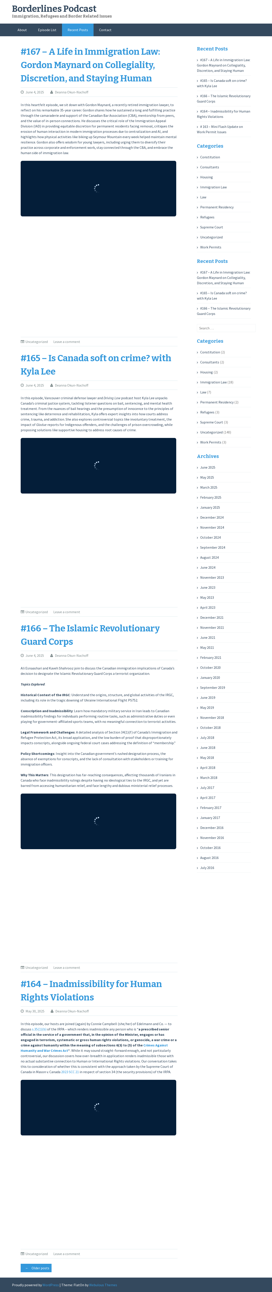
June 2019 (207, 697)
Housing (206, 177)
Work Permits (210, 247)
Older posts (36, 1268)
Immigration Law (213, 187)
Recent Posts (78, 30)
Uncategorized (36, 341)
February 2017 (210, 807)
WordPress (50, 1285)
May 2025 (207, 477)
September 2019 (212, 687)
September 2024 (212, 547)
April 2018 (207, 767)
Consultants (209, 167)
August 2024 (209, 557)
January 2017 (210, 817)
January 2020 (210, 677)
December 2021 (212, 617)
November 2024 (212, 527)
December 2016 (212, 827)
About (22, 30)
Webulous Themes (103, 1285)
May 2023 (207, 597)
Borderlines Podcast (54, 9)
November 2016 (212, 837)
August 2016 (209, 857)
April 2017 (207, 797)
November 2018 (212, 717)
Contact (105, 30)
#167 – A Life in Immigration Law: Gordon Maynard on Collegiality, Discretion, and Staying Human (90, 65)
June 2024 (207, 567)
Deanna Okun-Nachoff (71, 92)
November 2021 (212, 627)
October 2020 (210, 667)
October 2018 (210, 727)
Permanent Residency (217, 207)
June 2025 (207, 467)
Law (203, 197)
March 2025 (208, 487)
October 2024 (210, 537)
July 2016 (207, 867)
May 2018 (207, 757)
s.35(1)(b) (39, 1029)
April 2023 (207, 607)
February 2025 (210, 497)
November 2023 (212, 577)
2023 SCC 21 (70, 1072)
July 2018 (207, 737)
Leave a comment (66, 341)
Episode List (47, 30)
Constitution (210, 157)
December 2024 (212, 517)
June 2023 (207, 587)
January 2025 (210, 507)
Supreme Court (211, 227)
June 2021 (207, 637)
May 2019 (207, 707)
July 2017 (207, 787)
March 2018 (208, 777)
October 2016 (210, 847)
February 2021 (210, 657)
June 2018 (207, 747)
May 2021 (207, 647)
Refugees (207, 217)
